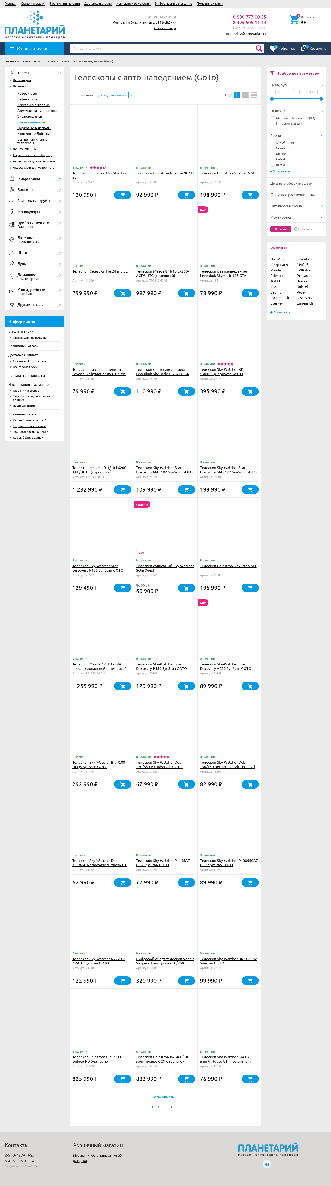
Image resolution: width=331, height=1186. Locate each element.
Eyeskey (276, 303)
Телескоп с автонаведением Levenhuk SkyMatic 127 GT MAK (162, 371)
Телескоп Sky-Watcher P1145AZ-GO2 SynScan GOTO (163, 862)
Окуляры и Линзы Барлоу (32, 155)
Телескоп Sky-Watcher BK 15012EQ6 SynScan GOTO (221, 371)
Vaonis (275, 292)
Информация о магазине (173, 3)
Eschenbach (279, 297)
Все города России (26, 367)
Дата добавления (112, 95)
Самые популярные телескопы (32, 141)
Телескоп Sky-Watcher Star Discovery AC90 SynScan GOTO (225, 666)
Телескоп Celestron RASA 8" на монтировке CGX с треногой (162, 1058)
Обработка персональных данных (32, 398)
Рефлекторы (27, 99)
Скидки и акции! (33, 3)
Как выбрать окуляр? (28, 437)
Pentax (302, 275)
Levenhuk (280, 148)
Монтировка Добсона (33, 133)
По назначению (24, 149)
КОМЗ (275, 281)
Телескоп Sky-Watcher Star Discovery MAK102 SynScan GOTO (164, 469)
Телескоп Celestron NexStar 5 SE (227, 172)
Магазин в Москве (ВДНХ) (293, 118)
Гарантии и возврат (27, 390)
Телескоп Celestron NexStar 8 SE (100, 271)
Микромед (279, 264)
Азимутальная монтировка (37, 110)
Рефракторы (27, 93)
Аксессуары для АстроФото (33, 167)
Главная (10, 3)
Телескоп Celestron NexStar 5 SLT (228, 565)
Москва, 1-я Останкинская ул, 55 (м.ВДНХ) (144, 22)
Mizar (274, 286)
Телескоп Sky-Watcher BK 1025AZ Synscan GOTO (228, 960)
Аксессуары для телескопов (34, 161)
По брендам (22, 80)
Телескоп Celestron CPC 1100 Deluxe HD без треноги (97, 1058)
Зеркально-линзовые (33, 105)
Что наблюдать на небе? (30, 432)
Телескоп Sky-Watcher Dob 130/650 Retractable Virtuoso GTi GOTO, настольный (99, 864)
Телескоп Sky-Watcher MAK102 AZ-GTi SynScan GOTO (98, 960)
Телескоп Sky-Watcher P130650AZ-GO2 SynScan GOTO (229, 862)
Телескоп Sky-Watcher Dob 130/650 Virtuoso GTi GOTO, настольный (159, 766)
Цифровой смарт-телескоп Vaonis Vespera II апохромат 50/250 (165, 960)
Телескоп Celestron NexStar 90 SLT (165, 172)
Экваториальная (29, 116)
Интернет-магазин (287, 123)
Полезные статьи (210, 3)
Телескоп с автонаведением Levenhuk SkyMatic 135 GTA (224, 273)
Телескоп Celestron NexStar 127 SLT (99, 174)
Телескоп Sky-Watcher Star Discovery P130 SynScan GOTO (97, 567)
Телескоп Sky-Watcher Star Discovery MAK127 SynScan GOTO (228, 469)
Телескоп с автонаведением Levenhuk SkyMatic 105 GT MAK (99, 371)
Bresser (279, 164)
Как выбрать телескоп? (29, 420)
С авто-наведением (31, 122)
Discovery (304, 297)
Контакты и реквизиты (133, 3)
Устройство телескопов (29, 426)
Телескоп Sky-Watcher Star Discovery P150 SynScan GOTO (161, 666)
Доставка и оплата (98, 3)
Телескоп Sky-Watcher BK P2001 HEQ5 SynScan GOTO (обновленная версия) (99, 766)
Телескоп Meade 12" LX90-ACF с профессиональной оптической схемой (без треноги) (99, 668)
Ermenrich (305, 303)
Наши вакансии (24, 405)
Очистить (305, 229)
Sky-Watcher (282, 142)
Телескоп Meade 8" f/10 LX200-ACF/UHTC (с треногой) (162, 273)
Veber (301, 292)
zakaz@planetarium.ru (250, 33)
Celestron (280, 159)
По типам (20, 86)
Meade (278, 153)
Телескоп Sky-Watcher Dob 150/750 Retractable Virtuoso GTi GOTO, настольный (227, 766)
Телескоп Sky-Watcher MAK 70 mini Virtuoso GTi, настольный (226, 1058)
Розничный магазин (65, 3)
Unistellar (304, 286)
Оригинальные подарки (30, 337)
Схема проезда (165, 28)
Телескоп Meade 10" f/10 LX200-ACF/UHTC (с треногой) (99, 469)
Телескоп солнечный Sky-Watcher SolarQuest (165, 567)
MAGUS (302, 264)
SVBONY (304, 270)
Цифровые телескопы (34, 128)
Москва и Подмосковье (29, 361)
